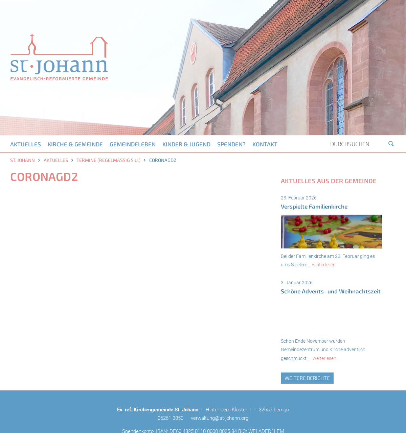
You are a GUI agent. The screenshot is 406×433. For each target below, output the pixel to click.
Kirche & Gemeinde (75, 144)
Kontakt (264, 144)
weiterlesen (324, 264)
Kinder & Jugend (186, 144)
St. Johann (22, 160)
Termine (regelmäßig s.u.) (108, 160)
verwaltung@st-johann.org (219, 418)
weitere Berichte (307, 378)
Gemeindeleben (133, 144)
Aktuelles (25, 144)
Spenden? (231, 144)
